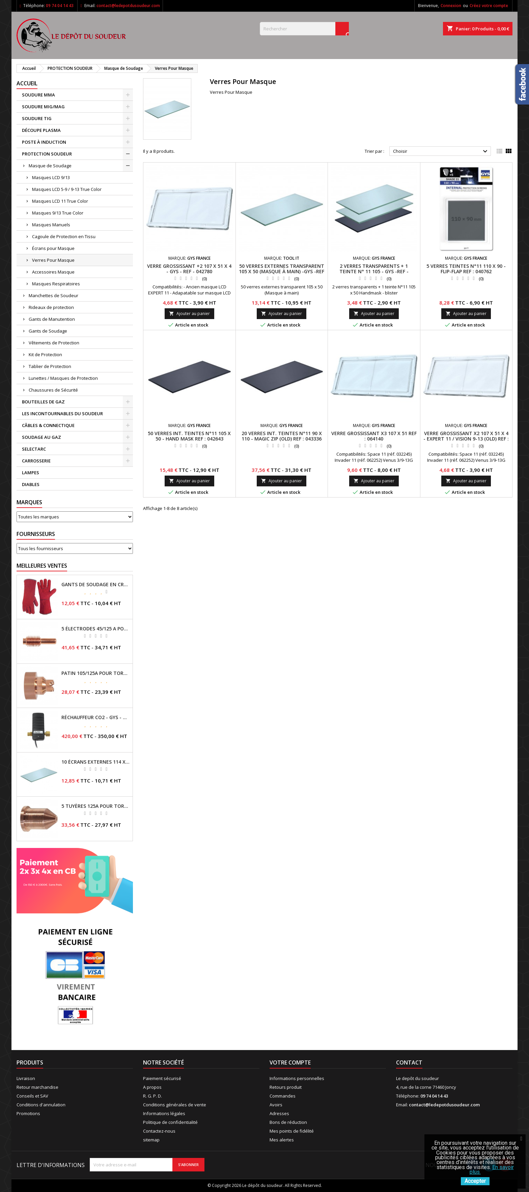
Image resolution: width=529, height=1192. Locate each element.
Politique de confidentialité (170, 1122)
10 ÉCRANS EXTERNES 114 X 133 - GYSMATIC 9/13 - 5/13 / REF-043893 (95, 762)
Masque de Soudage (50, 166)
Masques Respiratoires (56, 284)
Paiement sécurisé (162, 1078)
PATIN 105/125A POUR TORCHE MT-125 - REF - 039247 (95, 673)
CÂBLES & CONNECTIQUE (48, 425)
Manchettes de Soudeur (53, 295)
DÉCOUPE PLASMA (41, 130)
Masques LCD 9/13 (51, 177)
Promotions (28, 1113)
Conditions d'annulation (41, 1105)
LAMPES (30, 473)
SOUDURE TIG (37, 118)
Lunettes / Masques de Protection (63, 378)
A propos (152, 1087)
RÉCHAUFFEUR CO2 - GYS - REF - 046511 (95, 717)
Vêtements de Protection (54, 343)
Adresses (279, 1113)
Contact (409, 1062)
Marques (29, 502)
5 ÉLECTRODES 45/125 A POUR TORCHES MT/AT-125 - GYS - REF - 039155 (95, 628)
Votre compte (290, 1062)
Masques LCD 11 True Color (60, 201)
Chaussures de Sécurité (53, 390)
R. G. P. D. (152, 1096)
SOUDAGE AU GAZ (41, 437)
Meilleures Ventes (42, 565)
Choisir (441, 151)
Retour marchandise (37, 1087)
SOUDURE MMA (38, 95)
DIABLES (30, 484)
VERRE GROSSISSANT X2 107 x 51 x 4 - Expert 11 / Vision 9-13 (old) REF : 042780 (466, 438)
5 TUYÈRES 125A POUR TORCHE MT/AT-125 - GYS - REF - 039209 (95, 806)
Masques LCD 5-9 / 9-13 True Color (67, 189)
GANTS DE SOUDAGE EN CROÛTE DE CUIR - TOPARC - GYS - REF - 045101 (95, 584)
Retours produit (286, 1087)
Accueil (27, 83)
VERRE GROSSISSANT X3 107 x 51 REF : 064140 (374, 436)
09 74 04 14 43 (60, 5)
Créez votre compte (489, 5)
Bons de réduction (288, 1122)
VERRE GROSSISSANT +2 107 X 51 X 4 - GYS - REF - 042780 (189, 269)
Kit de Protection (45, 354)
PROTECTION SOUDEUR (47, 154)
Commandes (283, 1096)
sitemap (151, 1140)
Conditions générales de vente (174, 1105)
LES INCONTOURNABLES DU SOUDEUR (62, 413)
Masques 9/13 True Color (57, 213)
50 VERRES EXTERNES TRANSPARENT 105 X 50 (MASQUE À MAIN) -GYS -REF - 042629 (281, 271)
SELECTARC (34, 449)
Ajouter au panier (189, 313)
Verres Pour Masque (53, 260)
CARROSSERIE (36, 461)
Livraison (26, 1078)
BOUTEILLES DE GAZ (43, 402)
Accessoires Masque (53, 272)
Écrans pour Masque (53, 248)
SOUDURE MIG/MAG (43, 107)
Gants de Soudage (48, 331)
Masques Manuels (51, 225)
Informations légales (164, 1113)
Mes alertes (282, 1140)
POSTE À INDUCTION (44, 142)
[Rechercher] (304, 28)
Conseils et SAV (32, 1096)
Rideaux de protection (51, 307)
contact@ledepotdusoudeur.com (128, 5)
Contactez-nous (159, 1131)
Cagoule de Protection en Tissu (63, 236)
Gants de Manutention (52, 319)
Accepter (475, 1181)
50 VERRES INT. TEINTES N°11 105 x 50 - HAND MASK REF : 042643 (189, 436)
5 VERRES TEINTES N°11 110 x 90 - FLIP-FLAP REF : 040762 (466, 269)
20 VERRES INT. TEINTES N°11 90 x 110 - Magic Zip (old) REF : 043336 (282, 436)
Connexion (451, 5)
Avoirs (276, 1105)
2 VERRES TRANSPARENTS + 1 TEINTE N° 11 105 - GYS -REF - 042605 (374, 271)
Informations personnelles (297, 1078)
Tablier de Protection (50, 366)
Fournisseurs (36, 534)
